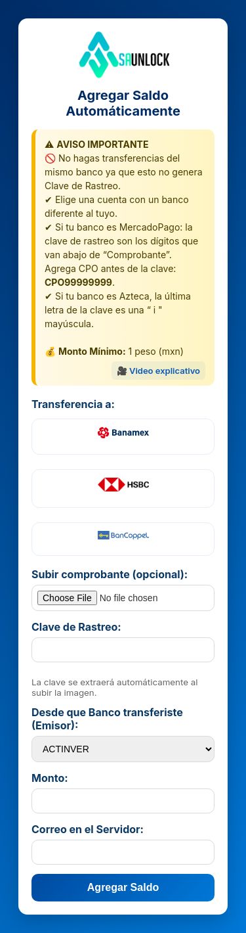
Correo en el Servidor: (87, 829)
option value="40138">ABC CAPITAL (123, 749)
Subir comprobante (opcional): (109, 574)
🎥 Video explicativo (158, 370)
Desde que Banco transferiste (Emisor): (107, 719)
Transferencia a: (73, 404)
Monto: (49, 778)
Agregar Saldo (123, 887)
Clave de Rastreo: (76, 626)
